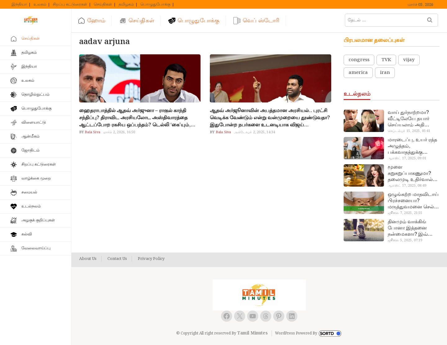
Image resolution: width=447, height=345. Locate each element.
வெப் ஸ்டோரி (261, 20)
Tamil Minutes (252, 333)
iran (385, 72)
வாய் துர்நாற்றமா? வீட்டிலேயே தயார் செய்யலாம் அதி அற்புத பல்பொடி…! (410, 119)
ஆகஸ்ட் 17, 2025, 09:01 (407, 158)
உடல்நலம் (31, 206)
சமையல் (29, 192)
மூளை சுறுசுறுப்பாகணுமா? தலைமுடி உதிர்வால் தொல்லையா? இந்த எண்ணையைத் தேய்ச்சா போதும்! (410, 173)
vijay (409, 60)
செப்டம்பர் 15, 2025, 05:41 (409, 131)
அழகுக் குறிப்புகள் (38, 220)
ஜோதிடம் (30, 150)
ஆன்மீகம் (30, 136)
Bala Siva (92, 132)
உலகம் (40, 5)
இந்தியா (19, 5)
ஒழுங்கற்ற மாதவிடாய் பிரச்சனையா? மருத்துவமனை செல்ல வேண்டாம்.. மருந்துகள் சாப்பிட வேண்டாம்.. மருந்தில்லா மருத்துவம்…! (413, 201)
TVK (386, 60)
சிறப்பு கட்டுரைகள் (70, 5)
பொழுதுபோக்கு (155, 5)
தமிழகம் (126, 5)
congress (359, 60)
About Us (88, 259)
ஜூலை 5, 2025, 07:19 (405, 240)
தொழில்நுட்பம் (35, 94)
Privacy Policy (151, 259)
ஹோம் (96, 20)
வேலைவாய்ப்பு (36, 248)
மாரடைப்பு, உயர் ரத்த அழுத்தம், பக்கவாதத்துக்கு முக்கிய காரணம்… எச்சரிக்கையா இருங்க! (413, 146)
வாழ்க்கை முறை (36, 178)
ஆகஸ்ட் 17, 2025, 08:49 (407, 185)
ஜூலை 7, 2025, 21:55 (405, 213)
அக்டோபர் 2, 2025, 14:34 (254, 132)
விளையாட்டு (33, 122)
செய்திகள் (103, 5)
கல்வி (26, 234)
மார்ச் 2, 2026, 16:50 (119, 132)
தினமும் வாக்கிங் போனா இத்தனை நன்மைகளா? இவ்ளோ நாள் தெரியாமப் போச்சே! (413, 228)
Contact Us (117, 259)
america (358, 72)
